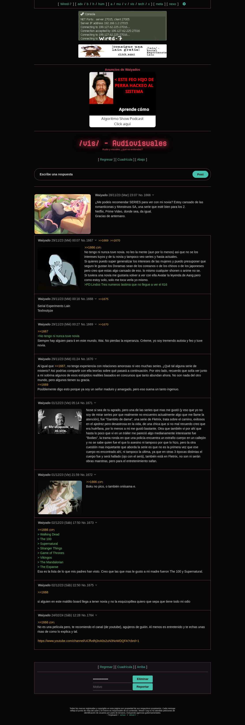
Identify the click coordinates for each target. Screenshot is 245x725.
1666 (147, 195)
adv (80, 4)
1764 (90, 615)
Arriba (141, 667)
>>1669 (103, 240)
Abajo (141, 159)
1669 (89, 324)
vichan (123, 715)
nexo (172, 4)
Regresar (106, 159)
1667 (89, 240)
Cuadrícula (124, 159)
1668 (89, 299)
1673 (90, 522)
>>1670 (115, 240)
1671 (89, 403)
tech (141, 4)
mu (118, 4)
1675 (90, 585)
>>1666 (93, 247)
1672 (89, 474)
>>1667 (43, 331)
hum (101, 4)
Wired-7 (65, 4)
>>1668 (43, 592)
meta (159, 4)
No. (141, 195)
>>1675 (103, 299)
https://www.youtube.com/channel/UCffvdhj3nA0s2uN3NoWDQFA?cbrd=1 (88, 641)
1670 (89, 359)
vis (132, 4)
